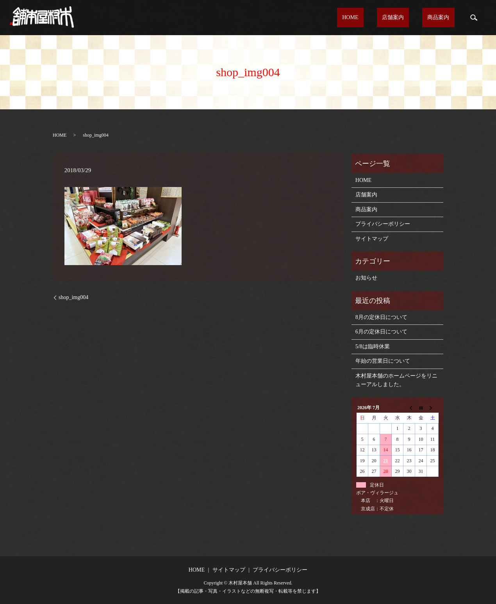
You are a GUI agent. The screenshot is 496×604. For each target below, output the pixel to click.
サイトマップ (371, 239)
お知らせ (366, 278)
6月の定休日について (381, 332)
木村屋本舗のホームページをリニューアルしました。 (396, 380)
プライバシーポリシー (382, 224)
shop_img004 (73, 297)
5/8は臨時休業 (372, 346)
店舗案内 (409, 18)
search (474, 17)
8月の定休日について (381, 317)
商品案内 (444, 18)
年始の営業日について (382, 361)
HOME (377, 18)
